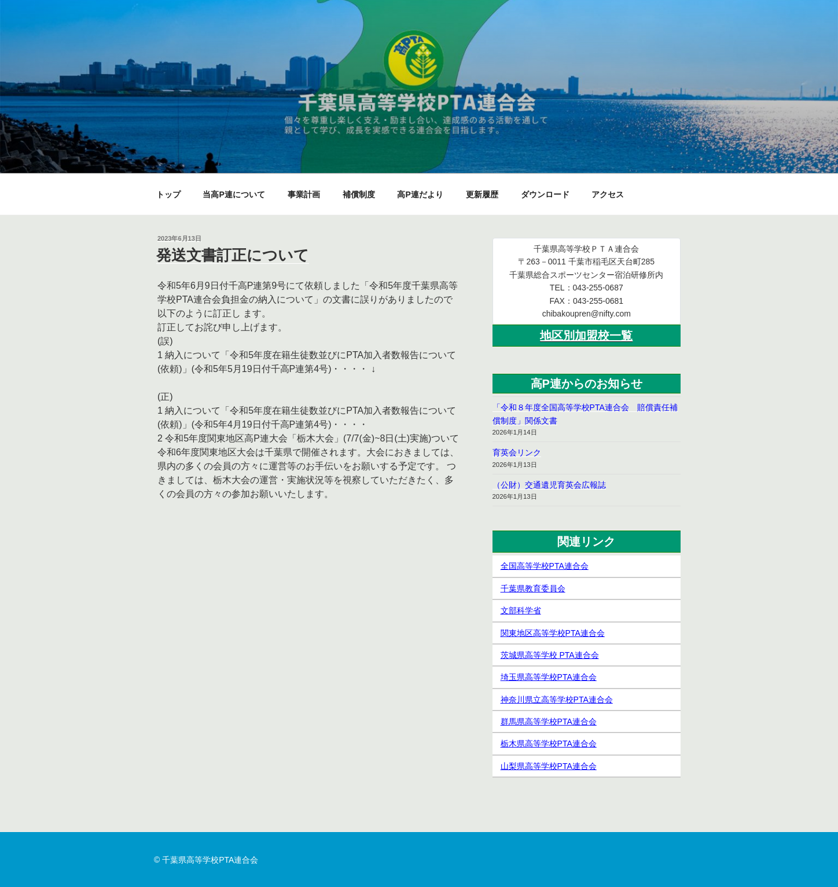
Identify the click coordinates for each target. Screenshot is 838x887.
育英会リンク (516, 452)
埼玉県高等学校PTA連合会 (549, 677)
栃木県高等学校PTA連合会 (549, 743)
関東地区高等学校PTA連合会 (553, 633)
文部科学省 (521, 610)
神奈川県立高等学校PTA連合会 (557, 699)
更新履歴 (482, 194)
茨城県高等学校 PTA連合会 (550, 655)
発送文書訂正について (232, 255)
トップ (168, 194)
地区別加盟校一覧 (586, 335)
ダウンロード (545, 194)
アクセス (607, 194)
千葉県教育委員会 (533, 588)
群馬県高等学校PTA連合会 (549, 721)
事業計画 (304, 194)
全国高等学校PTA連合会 (545, 566)
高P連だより (420, 194)
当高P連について (233, 194)
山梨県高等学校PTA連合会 (549, 766)
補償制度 (359, 194)
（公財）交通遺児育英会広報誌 (549, 484)
